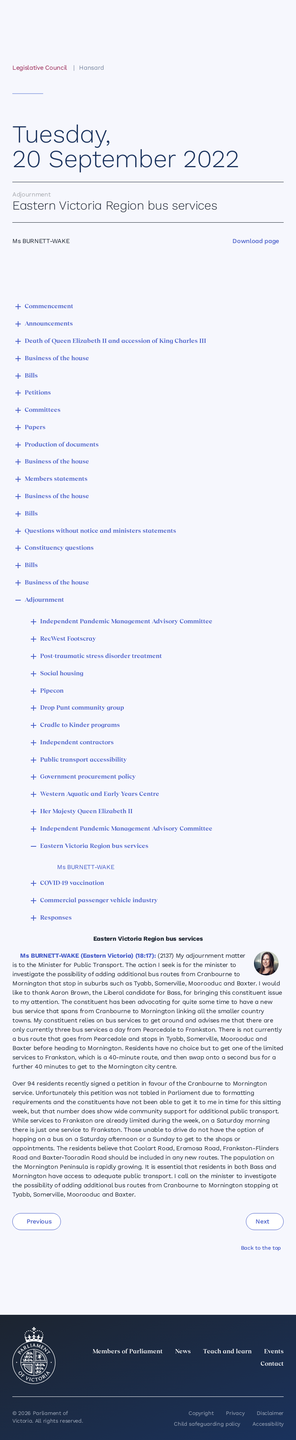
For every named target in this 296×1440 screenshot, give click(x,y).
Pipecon (52, 691)
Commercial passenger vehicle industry (99, 900)
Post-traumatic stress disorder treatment (101, 656)
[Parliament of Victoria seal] (34, 1355)
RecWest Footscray (68, 639)
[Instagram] (228, 1381)
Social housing (61, 673)
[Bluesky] (279, 1381)
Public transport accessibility (83, 760)
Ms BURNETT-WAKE (85, 867)
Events (274, 1351)
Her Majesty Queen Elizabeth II (86, 811)
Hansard (91, 67)
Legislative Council (39, 67)
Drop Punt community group (82, 708)
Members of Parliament (127, 1351)
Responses (56, 918)
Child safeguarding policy (207, 1424)
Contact (272, 1364)
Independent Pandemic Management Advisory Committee (126, 621)
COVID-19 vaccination (72, 883)
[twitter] (194, 1381)
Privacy (235, 1413)
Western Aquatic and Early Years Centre (99, 794)
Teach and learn (227, 1351)
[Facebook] (245, 1381)
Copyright (201, 1413)
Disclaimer (270, 1413)
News (183, 1351)
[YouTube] (262, 1381)
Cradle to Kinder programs (80, 725)
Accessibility (268, 1424)
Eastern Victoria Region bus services (94, 846)
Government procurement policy (88, 777)
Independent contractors (77, 742)
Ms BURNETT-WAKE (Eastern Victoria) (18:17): (88, 955)
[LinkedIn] (211, 1381)
